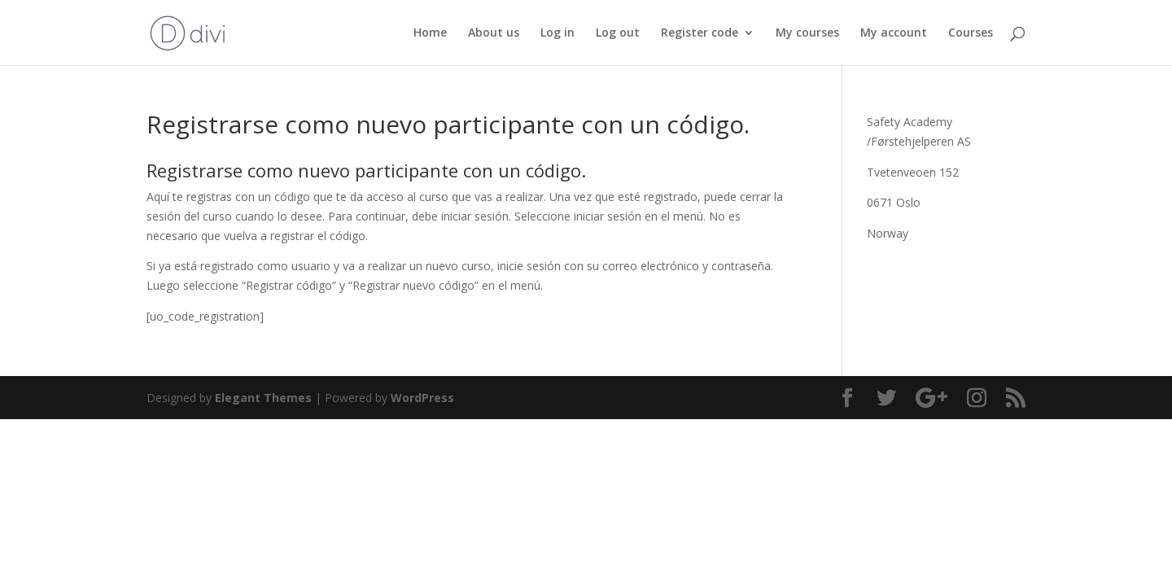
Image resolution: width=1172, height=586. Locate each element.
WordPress (422, 397)
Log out (618, 33)
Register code (699, 33)
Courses (970, 33)
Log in (557, 33)
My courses (807, 33)
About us (493, 33)
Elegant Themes (263, 397)
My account (893, 33)
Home (430, 33)
